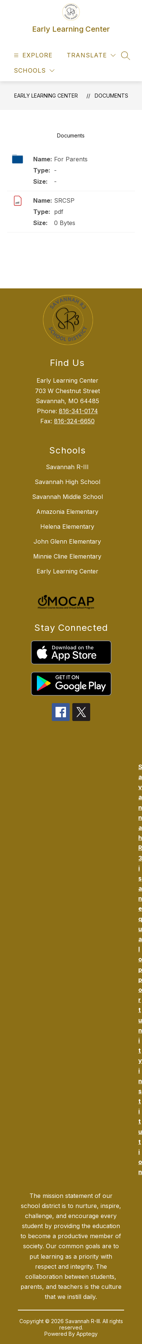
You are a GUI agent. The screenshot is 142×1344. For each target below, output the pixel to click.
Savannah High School (67, 482)
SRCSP (64, 200)
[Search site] (125, 55)
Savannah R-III (67, 467)
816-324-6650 (74, 421)
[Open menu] (32, 55)
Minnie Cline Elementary (67, 556)
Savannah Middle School (67, 496)
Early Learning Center (46, 95)
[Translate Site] (91, 55)
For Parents (71, 159)
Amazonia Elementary (67, 511)
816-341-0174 (78, 411)
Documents (111, 95)
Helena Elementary (67, 526)
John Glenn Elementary (67, 541)
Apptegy (87, 1334)
